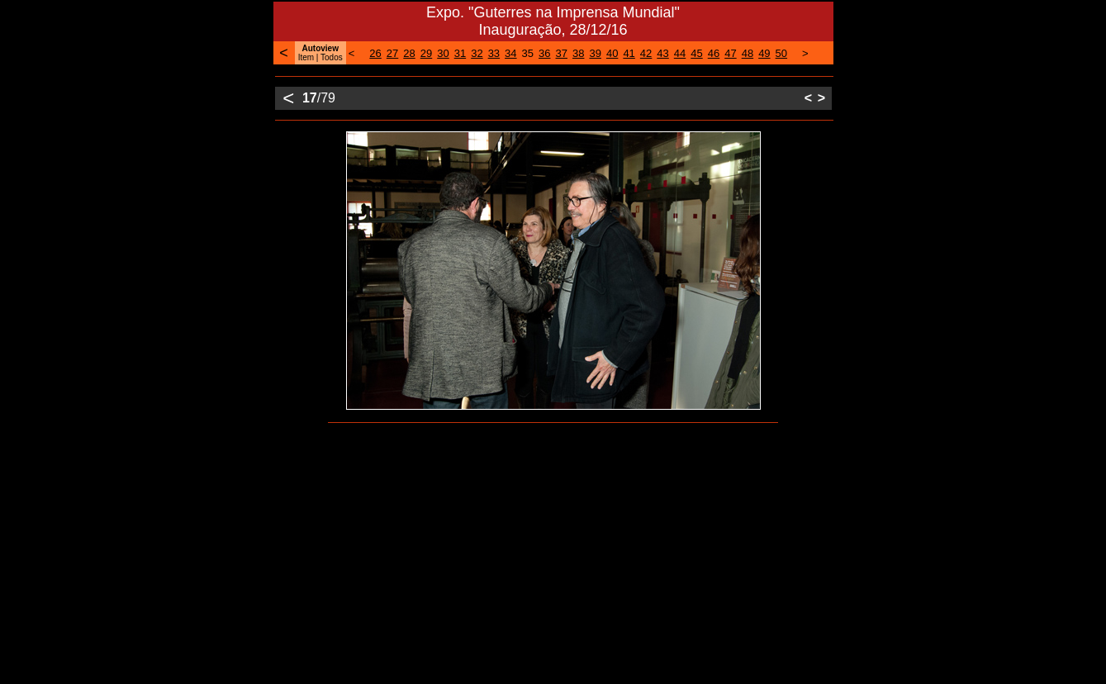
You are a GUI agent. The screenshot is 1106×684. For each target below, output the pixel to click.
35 (528, 53)
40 (612, 53)
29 (426, 53)
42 (646, 53)
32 (476, 53)
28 (409, 53)
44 (680, 53)
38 (578, 53)
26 (375, 53)
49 (764, 53)
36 (544, 53)
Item (306, 57)
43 (662, 53)
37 (561, 53)
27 (392, 53)
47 (730, 53)
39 (594, 53)
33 (494, 53)
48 (747, 53)
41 (628, 53)
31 (460, 53)
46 (713, 53)
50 (781, 53)
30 (443, 53)
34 (510, 53)
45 (696, 53)
